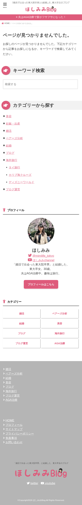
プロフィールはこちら (41, 284)
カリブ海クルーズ (20, 174)
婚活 (9, 130)
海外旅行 (11, 160)
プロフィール (14, 424)
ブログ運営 (13, 189)
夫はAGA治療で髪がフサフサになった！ (42, 17)
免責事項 (11, 438)
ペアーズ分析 (14, 138)
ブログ (10, 152)
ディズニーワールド (21, 182)
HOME (10, 420)
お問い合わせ (14, 442)
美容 (9, 116)
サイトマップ (14, 429)
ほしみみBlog (39, 500)
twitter (34, 483)
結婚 (9, 145)
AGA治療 (59, 343)
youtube (50, 483)
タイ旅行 (14, 167)
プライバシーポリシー (20, 433)
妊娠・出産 (13, 123)
